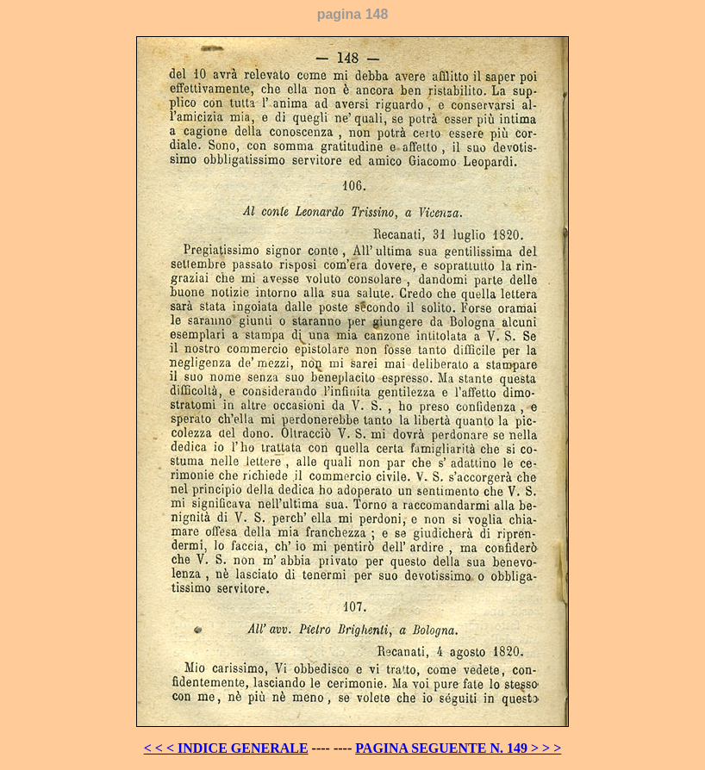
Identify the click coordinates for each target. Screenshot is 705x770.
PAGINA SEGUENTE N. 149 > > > (458, 748)
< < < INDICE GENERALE (226, 748)
